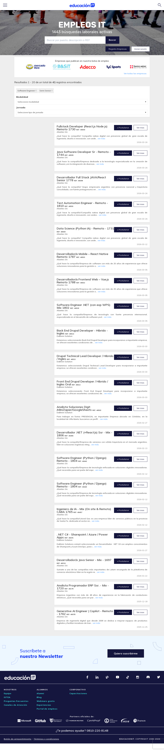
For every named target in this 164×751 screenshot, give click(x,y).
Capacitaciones (78, 693)
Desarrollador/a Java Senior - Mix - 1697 (84, 560)
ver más (101, 138)
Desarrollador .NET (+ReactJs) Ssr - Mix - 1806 (84, 434)
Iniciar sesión (140, 49)
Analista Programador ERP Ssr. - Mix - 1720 (83, 587)
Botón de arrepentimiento (17, 739)
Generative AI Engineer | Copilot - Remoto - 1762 (85, 612)
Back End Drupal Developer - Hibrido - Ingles (82, 332)
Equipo (7, 693)
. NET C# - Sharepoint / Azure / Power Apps (82, 536)
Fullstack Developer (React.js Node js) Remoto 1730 (82, 127)
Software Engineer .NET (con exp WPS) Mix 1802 (83, 306)
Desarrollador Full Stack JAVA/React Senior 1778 (81, 178)
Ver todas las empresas (135, 73)
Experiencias (44, 705)
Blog (39, 697)
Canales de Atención (15, 705)
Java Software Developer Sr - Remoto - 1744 (84, 153)
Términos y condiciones (46, 739)
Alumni (40, 693)
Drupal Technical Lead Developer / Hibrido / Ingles (85, 357)
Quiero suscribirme (126, 653)
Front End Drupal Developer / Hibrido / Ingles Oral (82, 383)
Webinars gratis (46, 701)
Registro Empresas (118, 49)
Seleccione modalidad (28, 102)
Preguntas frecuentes (16, 701)
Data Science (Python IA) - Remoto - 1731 (85, 228)
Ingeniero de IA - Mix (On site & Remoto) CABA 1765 (84, 510)
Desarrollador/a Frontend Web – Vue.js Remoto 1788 (83, 281)
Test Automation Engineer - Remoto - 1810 (82, 204)
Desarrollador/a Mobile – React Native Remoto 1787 (82, 255)
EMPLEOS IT (82, 25)
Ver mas (140, 127)
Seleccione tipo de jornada (30, 112)
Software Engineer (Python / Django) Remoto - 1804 (82, 459)
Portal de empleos (47, 709)
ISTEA (7, 697)
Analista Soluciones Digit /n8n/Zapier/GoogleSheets (74, 408)
